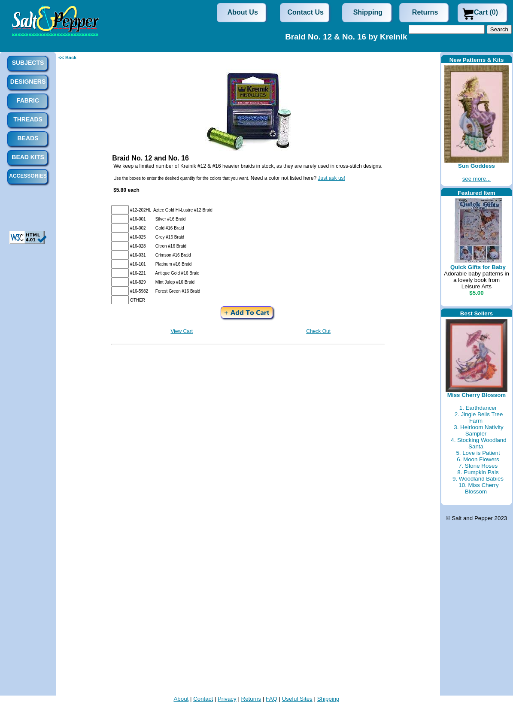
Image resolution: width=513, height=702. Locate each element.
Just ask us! (331, 178)
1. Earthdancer (478, 408)
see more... (476, 179)
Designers (28, 81)
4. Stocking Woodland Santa (478, 443)
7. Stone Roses (478, 466)
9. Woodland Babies (478, 478)
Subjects (28, 62)
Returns (425, 12)
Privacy (227, 699)
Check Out (318, 331)
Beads (27, 138)
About (180, 699)
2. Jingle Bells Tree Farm (479, 417)
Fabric (28, 100)
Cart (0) (486, 12)
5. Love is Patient (478, 453)
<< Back (67, 57)
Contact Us (306, 12)
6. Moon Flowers (478, 459)
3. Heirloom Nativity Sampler (479, 430)
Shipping (367, 12)
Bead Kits (28, 157)
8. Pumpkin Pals (477, 472)
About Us (243, 12)
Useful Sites (297, 699)
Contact (203, 699)
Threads (27, 119)
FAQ (271, 699)
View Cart (181, 331)
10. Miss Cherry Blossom (478, 488)
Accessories (27, 176)
